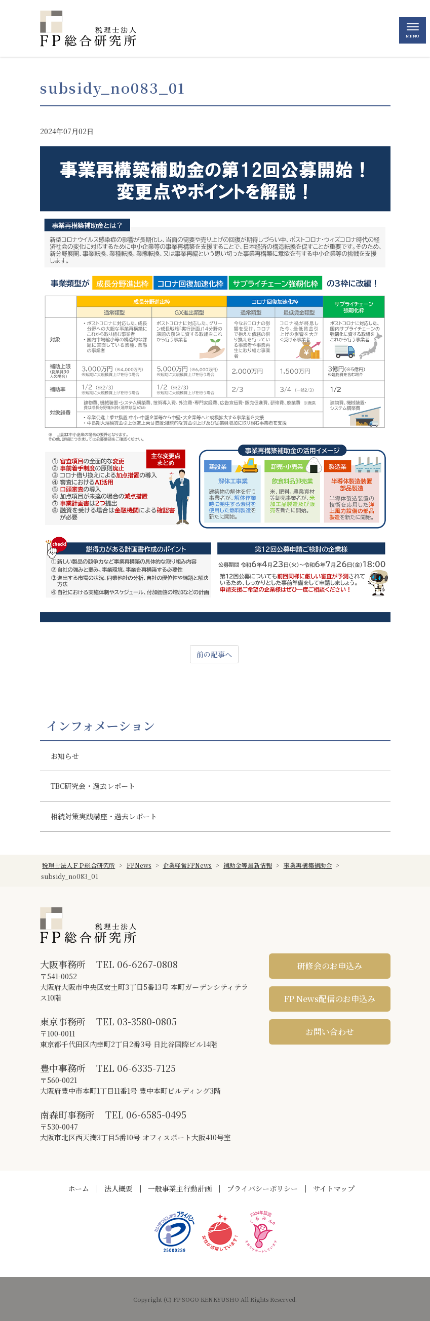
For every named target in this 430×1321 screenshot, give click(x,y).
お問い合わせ (329, 1031)
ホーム (78, 1188)
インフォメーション (100, 725)
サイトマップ (334, 1188)
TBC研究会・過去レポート (93, 786)
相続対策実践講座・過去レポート (104, 816)
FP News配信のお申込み (329, 999)
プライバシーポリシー (262, 1188)
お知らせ (65, 756)
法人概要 (118, 1188)
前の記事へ (214, 654)
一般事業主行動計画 (180, 1188)
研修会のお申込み (329, 966)
